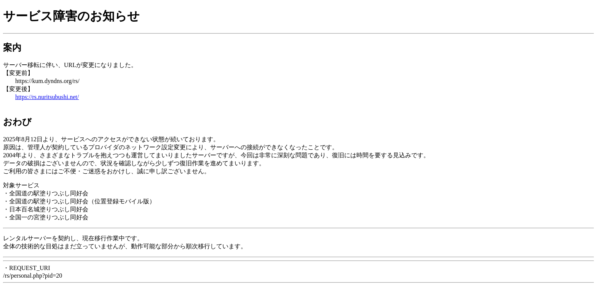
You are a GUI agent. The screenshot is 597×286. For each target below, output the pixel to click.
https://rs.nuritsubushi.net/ (47, 97)
